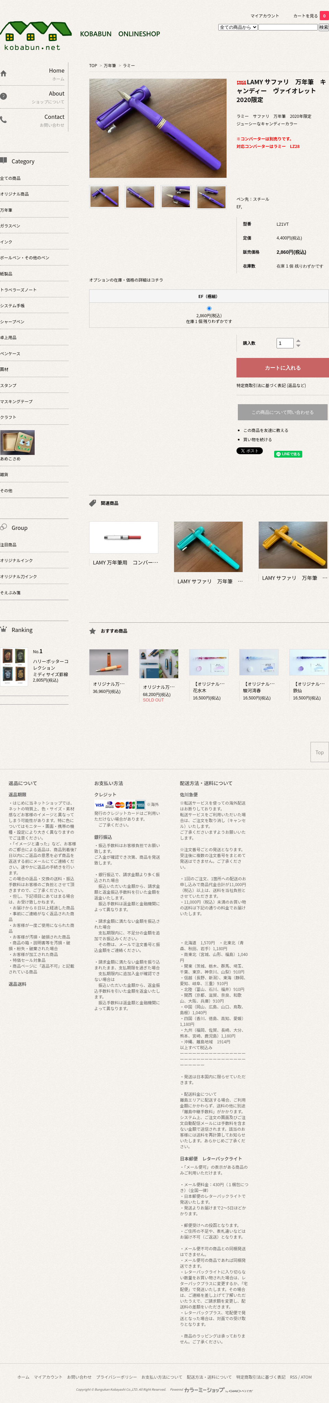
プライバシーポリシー (116, 1377)
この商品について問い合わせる (283, 412)
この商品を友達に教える (266, 430)
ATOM (306, 1377)
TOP (93, 65)
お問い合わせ (79, 1377)
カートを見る (311, 15)
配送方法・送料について (209, 1377)
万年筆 (110, 65)
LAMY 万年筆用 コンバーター (128, 562)
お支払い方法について (162, 1377)
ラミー (129, 65)
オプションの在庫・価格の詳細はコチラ (126, 280)
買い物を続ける (257, 439)
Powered (211, 1389)
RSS (293, 1377)
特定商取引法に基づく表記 (260, 1377)
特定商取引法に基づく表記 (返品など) (271, 385)
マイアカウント (265, 15)
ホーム (23, 1377)
